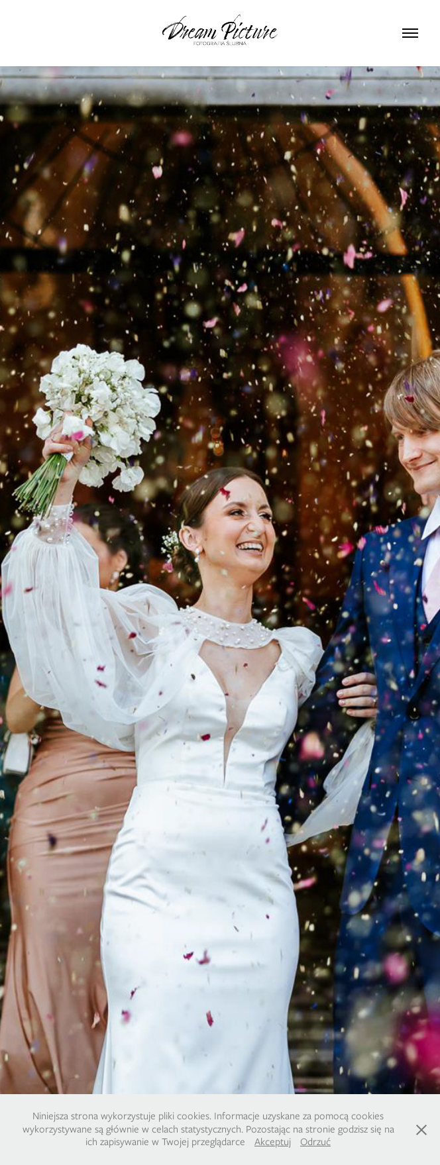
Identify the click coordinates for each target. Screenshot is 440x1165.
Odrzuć (315, 1142)
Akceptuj (272, 1142)
